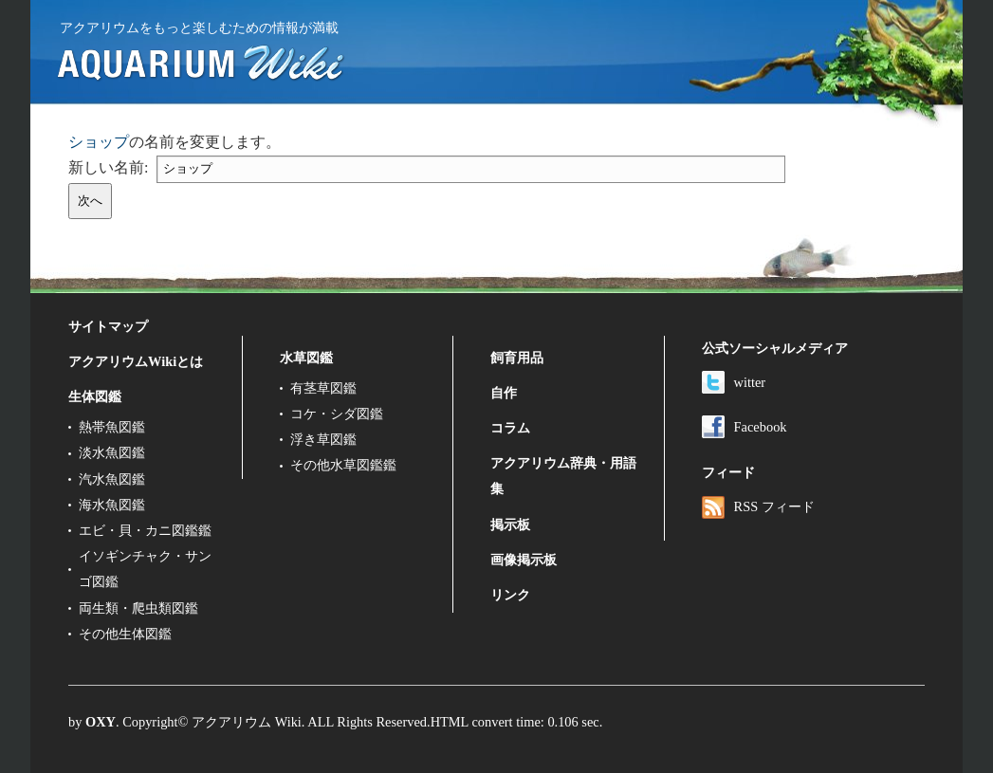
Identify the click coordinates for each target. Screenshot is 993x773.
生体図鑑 (94, 396)
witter (734, 382)
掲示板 (510, 524)
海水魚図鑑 (112, 504)
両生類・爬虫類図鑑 (138, 608)
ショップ (98, 142)
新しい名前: (108, 167)
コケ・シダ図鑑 (336, 413)
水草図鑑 (306, 357)
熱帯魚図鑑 (112, 426)
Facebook (744, 426)
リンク (510, 594)
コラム (510, 427)
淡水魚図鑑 (112, 452)
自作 (503, 392)
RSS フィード (758, 506)
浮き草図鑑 (323, 439)
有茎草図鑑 (323, 388)
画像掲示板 (523, 559)
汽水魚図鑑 (112, 479)
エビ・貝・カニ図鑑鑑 (145, 530)
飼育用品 (516, 357)
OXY (100, 721)
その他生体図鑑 (125, 633)
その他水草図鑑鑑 (343, 464)
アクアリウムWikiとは (135, 361)
